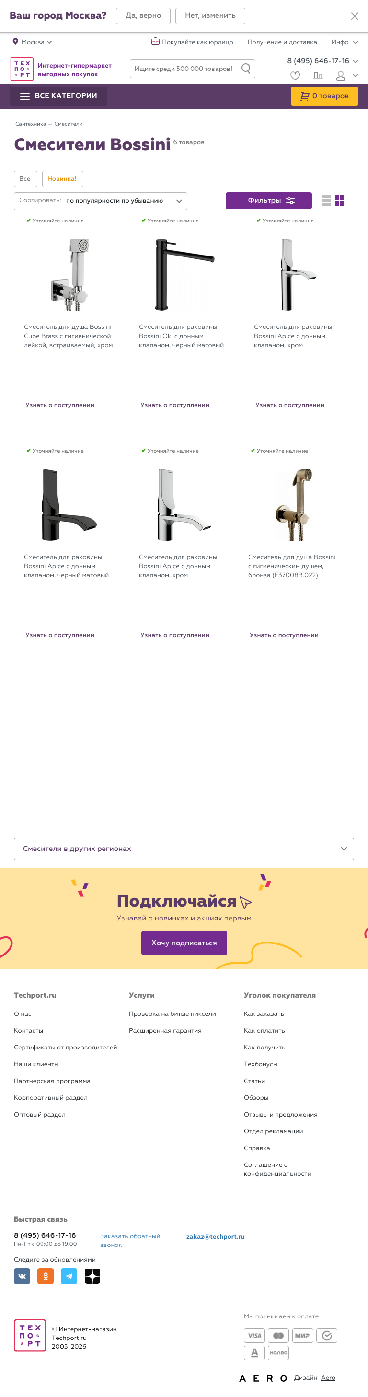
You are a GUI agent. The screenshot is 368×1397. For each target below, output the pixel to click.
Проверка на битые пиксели (172, 1014)
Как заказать (264, 1014)
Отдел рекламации (273, 1131)
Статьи (254, 1081)
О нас (23, 1014)
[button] (143, 16)
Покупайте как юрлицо (197, 42)
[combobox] (124, 201)
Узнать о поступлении (59, 405)
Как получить (264, 1047)
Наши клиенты (36, 1064)
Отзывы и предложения (281, 1114)
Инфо (345, 42)
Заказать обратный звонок (130, 1241)
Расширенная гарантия (165, 1031)
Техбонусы (260, 1064)
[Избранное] (294, 76)
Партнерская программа (52, 1081)
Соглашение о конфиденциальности (277, 1169)
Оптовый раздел (40, 1114)
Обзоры (256, 1098)
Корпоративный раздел (51, 1098)
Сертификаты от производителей (65, 1047)
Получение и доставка (282, 42)
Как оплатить (264, 1031)
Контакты (28, 1031)
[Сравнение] (317, 76)
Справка (257, 1148)
